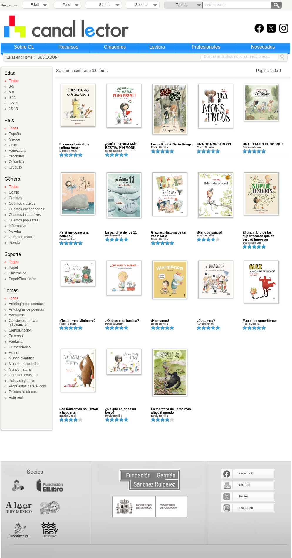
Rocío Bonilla (113, 150)
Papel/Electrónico (22, 279)
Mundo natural (20, 369)
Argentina (16, 156)
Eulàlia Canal (67, 415)
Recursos (68, 46)
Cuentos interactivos (25, 215)
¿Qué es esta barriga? (122, 320)
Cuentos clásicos (22, 203)
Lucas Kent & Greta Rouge (171, 144)
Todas (13, 81)
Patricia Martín (114, 323)
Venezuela (17, 151)
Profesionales (206, 46)
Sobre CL (24, 46)
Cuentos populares (23, 220)
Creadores (115, 46)
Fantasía (16, 341)
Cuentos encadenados (26, 209)
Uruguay (15, 167)
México (14, 139)
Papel (13, 268)
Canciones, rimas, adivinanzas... (23, 323)
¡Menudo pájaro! (209, 232)
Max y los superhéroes (260, 320)
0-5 (11, 86)
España (15, 134)
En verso (16, 336)
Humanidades (20, 347)
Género (104, 5)
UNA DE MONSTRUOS (214, 144)
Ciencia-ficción (20, 330)
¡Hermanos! (160, 320)
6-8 (11, 92)
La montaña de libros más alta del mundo (171, 410)
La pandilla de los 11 (121, 232)
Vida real (16, 397)
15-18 (13, 109)
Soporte (141, 5)
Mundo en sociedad (24, 364)
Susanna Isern (252, 147)
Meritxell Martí (68, 150)
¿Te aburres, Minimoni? (77, 320)
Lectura (157, 46)
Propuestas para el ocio (27, 386)
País (66, 5)
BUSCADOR (47, 57)
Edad (35, 5)
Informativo (17, 226)
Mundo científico (21, 358)
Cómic (14, 192)
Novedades (263, 46)
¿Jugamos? (206, 320)
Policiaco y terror (22, 381)
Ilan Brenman (205, 323)
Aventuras (17, 315)
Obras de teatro (21, 237)
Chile (13, 145)
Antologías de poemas (26, 309)
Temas (181, 5)
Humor (14, 353)
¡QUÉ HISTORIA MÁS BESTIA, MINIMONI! (121, 145)
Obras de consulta (23, 375)
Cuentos (15, 198)
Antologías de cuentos (26, 304)
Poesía (14, 243)
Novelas (15, 231)
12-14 (13, 103)
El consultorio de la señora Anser (74, 145)
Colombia (16, 162)
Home (28, 57)
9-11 (12, 98)
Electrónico (17, 273)
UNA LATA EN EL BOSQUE (263, 144)
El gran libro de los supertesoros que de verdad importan (258, 236)
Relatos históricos (23, 392)
